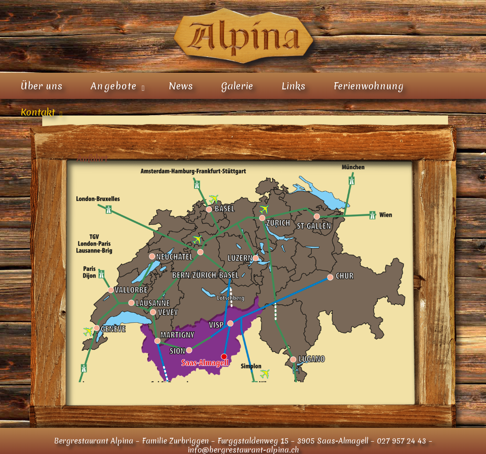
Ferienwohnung (368, 86)
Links (293, 86)
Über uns (41, 86)
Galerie (237, 86)
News (180, 86)
